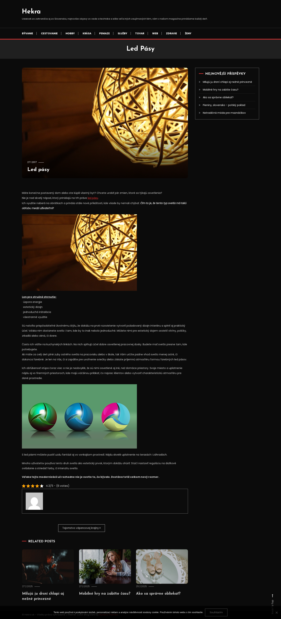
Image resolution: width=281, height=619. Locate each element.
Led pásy (39, 169)
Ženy (188, 33)
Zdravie (171, 33)
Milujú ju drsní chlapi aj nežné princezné (227, 82)
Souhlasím (216, 612)
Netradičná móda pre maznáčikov (224, 113)
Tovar (139, 33)
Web (155, 33)
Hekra (31, 12)
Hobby (70, 33)
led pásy (93, 198)
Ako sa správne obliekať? (160, 598)
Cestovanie (49, 33)
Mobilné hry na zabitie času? (220, 89)
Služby (122, 33)
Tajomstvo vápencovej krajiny (79, 528)
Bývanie (27, 33)
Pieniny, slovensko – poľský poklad (224, 105)
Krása (87, 33)
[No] (276, 612)
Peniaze (104, 33)
